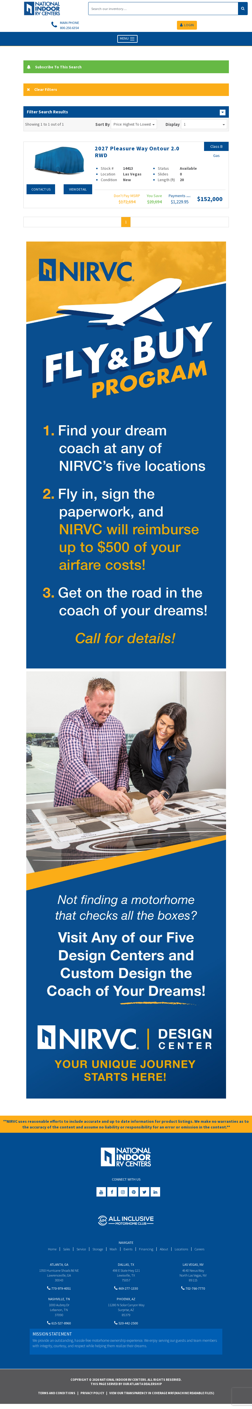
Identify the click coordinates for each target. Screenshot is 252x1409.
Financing (147, 1250)
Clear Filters (43, 90)
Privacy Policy (92, 1398)
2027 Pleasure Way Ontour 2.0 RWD (140, 153)
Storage (96, 1250)
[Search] (163, 8)
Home (48, 1250)
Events (129, 1250)
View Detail (77, 190)
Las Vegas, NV (193, 1266)
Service (79, 1250)
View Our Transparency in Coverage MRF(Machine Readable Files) (161, 1398)
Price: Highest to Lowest (134, 125)
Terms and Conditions (56, 1398)
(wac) (188, 198)
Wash (113, 1250)
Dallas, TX (126, 1266)
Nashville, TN (59, 1302)
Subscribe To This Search (56, 67)
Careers (203, 1250)
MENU (127, 40)
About (165, 1250)
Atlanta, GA (59, 1266)
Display (173, 125)
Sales (63, 1250)
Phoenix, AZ (126, 1302)
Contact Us (41, 190)
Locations (184, 1250)
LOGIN (187, 25)
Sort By (102, 125)
